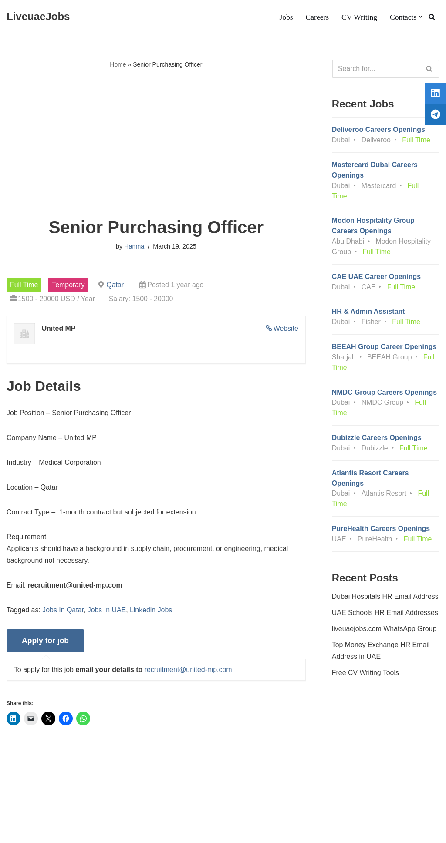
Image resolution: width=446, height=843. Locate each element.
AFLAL (113, 832)
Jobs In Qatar (63, 611)
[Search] (432, 16)
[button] (420, 17)
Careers (317, 17)
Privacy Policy (74, 810)
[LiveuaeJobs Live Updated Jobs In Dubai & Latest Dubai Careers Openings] (38, 17)
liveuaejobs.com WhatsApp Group (384, 631)
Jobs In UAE (107, 611)
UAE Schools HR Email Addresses (385, 615)
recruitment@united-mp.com (189, 671)
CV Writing (359, 17)
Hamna (134, 246)
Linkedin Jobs (152, 611)
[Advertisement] (156, 144)
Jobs (285, 17)
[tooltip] (434, 94)
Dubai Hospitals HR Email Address (385, 599)
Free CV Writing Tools (365, 675)
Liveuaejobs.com (33, 832)
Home (118, 64)
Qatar (116, 285)
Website (285, 328)
